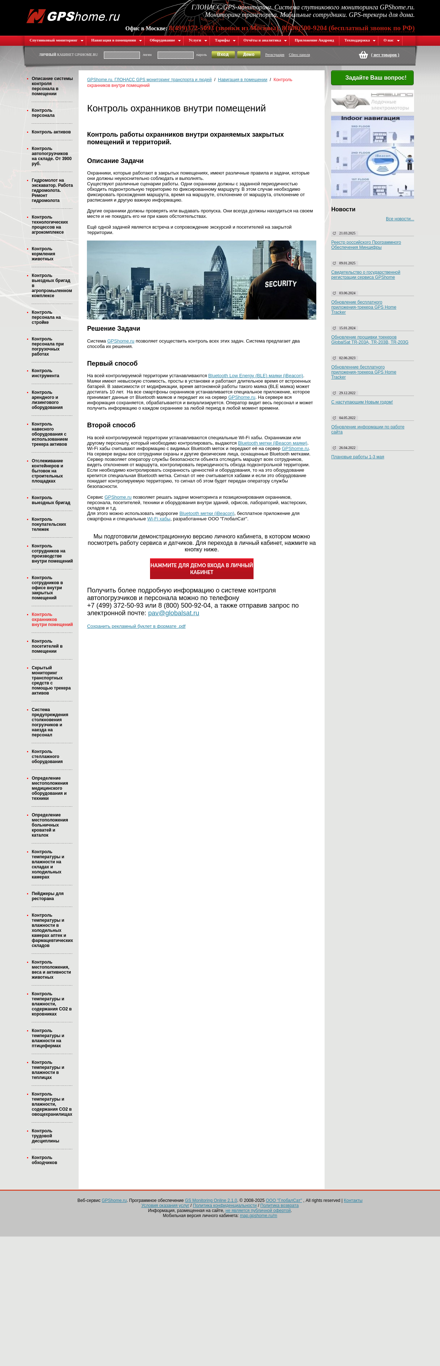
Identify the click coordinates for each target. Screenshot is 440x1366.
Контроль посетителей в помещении (47, 646)
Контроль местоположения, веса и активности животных (51, 970)
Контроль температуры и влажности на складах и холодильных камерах (48, 864)
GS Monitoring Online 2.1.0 (211, 1200)
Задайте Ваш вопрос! (371, 78)
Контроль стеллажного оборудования (47, 756)
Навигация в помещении (116, 40)
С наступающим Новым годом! (362, 402)
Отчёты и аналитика (265, 40)
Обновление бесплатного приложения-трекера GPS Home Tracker (363, 307)
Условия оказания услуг (165, 1205)
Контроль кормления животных (43, 253)
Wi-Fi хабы (158, 518)
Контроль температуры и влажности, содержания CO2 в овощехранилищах (52, 1104)
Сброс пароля (299, 55)
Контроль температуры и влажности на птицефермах (48, 1038)
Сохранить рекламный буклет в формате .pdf (136, 626)
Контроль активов (51, 132)
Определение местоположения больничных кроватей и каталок (50, 825)
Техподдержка (360, 40)
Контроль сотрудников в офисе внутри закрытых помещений (47, 587)
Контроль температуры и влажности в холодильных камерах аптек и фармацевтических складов (52, 930)
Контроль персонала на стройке (46, 317)
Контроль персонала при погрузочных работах (48, 346)
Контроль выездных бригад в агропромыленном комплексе (52, 285)
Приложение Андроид (314, 40)
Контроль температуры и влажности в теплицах (48, 1070)
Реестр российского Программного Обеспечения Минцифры (366, 245)
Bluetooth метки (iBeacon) (206, 513)
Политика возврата (279, 1205)
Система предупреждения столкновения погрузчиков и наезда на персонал (50, 722)
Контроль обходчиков (44, 1160)
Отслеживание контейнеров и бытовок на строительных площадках (47, 471)
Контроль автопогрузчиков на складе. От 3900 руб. (52, 156)
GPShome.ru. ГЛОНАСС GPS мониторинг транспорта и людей (149, 79)
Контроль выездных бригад (51, 500)
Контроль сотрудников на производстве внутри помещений (52, 553)
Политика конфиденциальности (225, 1205)
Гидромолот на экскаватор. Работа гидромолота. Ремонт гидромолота (52, 190)
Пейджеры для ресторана (47, 896)
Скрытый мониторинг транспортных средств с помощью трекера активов (51, 680)
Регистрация (274, 55)
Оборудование (165, 40)
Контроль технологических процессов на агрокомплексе (50, 225)
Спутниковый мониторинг (57, 40)
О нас (391, 40)
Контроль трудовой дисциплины (45, 1136)
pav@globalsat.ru (173, 613)
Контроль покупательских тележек (49, 524)
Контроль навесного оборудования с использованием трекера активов (50, 434)
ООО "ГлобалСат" (284, 1200)
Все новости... (400, 218)
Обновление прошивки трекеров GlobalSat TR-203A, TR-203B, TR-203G (369, 340)
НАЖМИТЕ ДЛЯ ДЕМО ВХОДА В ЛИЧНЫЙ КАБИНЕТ (201, 569)
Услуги (198, 40)
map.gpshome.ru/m (258, 1215)
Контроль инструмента (45, 373)
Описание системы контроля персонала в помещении (52, 86)
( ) (385, 54)
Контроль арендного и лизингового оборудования (47, 400)
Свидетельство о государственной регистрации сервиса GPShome (365, 275)
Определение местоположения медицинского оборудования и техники (50, 788)
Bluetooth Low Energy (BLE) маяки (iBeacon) (255, 375)
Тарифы (225, 40)
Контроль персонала (43, 113)
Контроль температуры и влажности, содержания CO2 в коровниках (52, 1004)
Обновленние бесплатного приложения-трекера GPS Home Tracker (363, 372)
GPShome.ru (120, 341)
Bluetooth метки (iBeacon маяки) (272, 443)
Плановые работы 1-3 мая (357, 456)
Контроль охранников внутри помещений (52, 619)
